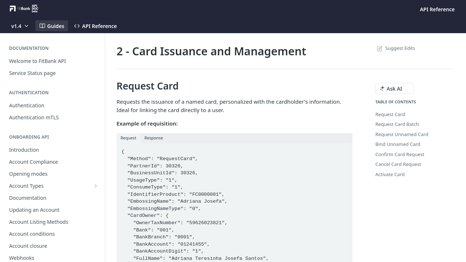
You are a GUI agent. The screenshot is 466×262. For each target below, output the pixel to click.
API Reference (437, 9)
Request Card (390, 114)
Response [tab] (154, 137)
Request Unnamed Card (401, 134)
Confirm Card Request (399, 154)
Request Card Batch (397, 124)
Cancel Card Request (398, 164)
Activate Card (390, 174)
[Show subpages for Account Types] (96, 186)
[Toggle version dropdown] (20, 25)
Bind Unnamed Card (397, 144)
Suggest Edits (395, 48)
